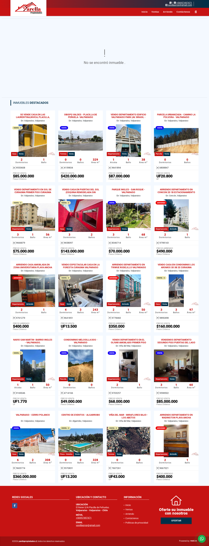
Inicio (145, 12)
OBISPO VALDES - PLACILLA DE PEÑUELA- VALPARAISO (80, 116)
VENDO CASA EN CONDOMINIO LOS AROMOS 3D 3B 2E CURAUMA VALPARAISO (176, 267)
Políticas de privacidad (136, 522)
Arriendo (168, 12)
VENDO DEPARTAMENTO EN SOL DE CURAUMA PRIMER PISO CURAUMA (32, 191)
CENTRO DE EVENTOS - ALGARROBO (80, 415)
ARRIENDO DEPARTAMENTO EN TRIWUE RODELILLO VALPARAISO (128, 266)
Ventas (155, 12)
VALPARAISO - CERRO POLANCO (33, 415)
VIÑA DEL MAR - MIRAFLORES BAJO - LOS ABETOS (128, 416)
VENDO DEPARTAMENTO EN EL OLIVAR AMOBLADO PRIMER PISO (128, 341)
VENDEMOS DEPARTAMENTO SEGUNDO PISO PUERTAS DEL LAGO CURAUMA (176, 342)
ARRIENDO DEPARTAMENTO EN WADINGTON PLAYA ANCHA (176, 416)
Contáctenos (183, 12)
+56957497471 (184, 2)
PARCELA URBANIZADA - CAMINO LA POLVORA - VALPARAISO (176, 116)
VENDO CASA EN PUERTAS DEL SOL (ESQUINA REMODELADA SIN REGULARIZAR (80, 192)
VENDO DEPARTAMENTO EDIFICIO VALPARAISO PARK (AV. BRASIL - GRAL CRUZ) (128, 117)
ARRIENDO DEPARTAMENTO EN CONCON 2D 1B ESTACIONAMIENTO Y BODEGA (176, 192)
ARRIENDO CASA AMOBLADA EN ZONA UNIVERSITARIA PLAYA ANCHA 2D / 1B (32, 267)
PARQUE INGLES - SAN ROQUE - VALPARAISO (128, 191)
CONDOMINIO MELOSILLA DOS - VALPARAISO (80, 341)
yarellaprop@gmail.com (88, 525)
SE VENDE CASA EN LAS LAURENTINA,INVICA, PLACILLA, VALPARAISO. (33, 117)
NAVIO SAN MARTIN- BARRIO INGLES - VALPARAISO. (32, 341)
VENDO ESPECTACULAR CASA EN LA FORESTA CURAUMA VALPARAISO (81, 266)
